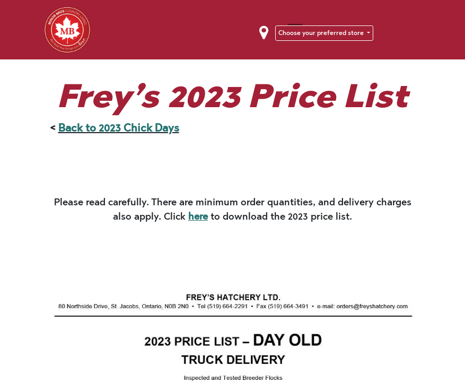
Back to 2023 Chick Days (118, 127)
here (198, 216)
